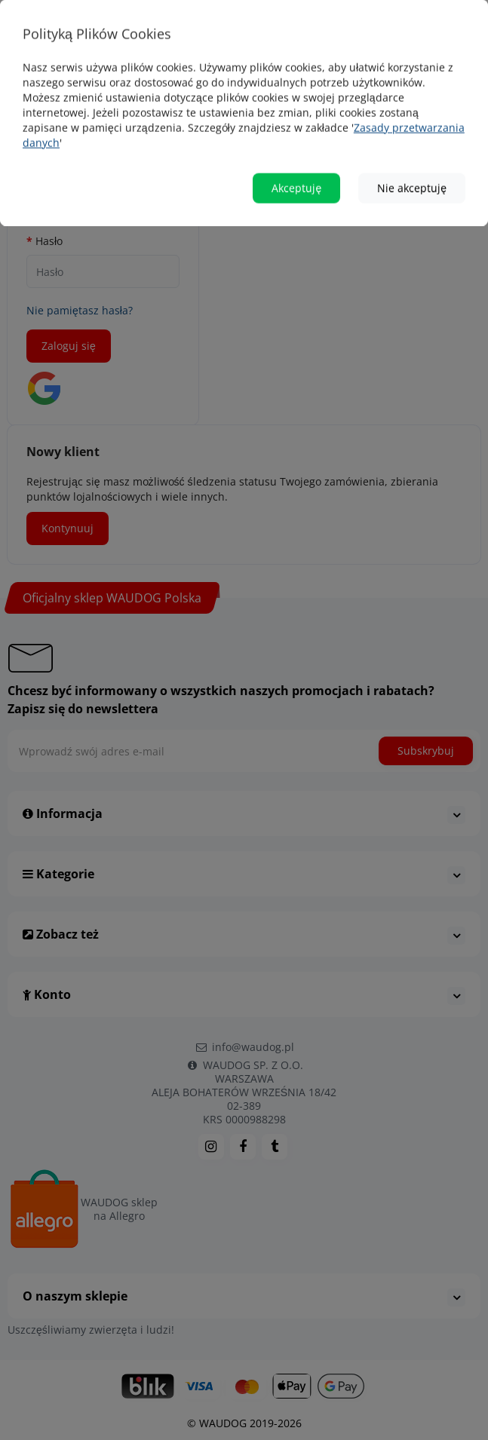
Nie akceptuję (412, 163)
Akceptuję (296, 163)
